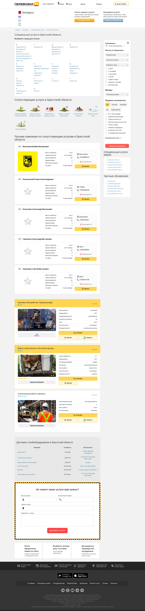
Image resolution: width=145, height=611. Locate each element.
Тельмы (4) (73, 81)
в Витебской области (114, 162)
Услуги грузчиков (23, 465)
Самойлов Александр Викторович (37, 238)
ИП (107, 110)
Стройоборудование (113, 183)
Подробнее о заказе (27, 512)
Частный (114, 104)
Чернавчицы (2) (21, 91)
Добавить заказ (57, 529)
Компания (123, 104)
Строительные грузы (114, 191)
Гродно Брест (22, 451)
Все (107, 104)
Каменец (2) (38, 66)
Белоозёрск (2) (21, 49)
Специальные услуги (38, 30)
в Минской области (113, 160)
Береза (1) (19, 51)
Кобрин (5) (37, 75)
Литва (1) (55, 68)
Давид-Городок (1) (58, 47)
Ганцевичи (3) (38, 47)
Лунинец (54, 71)
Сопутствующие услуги (114, 193)
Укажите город (25, 503)
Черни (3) (19, 93)
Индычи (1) (19, 71)
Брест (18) (19, 60)
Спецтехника (111, 181)
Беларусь (26, 30)
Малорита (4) (74, 66)
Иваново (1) (20, 66)
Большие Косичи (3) (22, 54)
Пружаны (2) (20, 85)
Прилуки (19, 83)
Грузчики (20, 468)
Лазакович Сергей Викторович (36, 268)
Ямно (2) (37, 91)
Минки (72, 71)
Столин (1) (55, 81)
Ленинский (55, 66)
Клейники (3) (38, 73)
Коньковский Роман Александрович (38, 179)
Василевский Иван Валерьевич (36, 146)
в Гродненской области (114, 165)
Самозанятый (115, 110)
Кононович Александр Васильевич (37, 209)
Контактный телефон (65, 494)
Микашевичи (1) (75, 68)
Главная (17, 30)
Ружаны (36, 83)
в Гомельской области (114, 167)
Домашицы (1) (56, 51)
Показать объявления (117, 146)
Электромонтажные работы (26, 473)
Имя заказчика (26, 494)
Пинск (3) (19, 81)
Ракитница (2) (38, 81)
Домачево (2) (56, 49)
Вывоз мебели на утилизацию (27, 461)
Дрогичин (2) (56, 54)
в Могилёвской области (114, 170)
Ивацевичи (19, 68)
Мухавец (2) (73, 73)
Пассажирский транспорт (115, 188)
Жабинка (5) (74, 47)
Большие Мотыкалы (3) (23, 56)
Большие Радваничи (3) (23, 58)
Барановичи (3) (21, 47)
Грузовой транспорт (113, 186)
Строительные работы (25, 457)
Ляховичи (55, 73)
